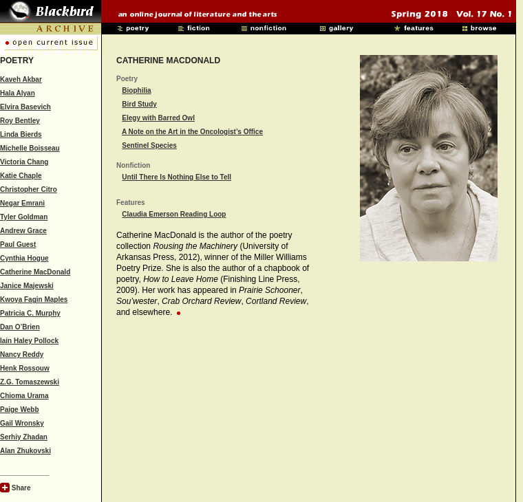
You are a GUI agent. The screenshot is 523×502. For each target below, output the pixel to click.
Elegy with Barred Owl (158, 118)
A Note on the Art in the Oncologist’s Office (192, 131)
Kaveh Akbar (21, 79)
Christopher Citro (28, 189)
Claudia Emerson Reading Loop (174, 214)
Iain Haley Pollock (29, 341)
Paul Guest (18, 244)
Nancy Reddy (21, 354)
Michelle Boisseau (30, 148)
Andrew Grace (23, 230)
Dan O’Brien (20, 327)
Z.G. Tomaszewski (29, 382)
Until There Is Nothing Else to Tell (176, 177)
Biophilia (136, 90)
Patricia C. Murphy (30, 313)
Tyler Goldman (23, 217)
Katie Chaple (21, 175)
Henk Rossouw (25, 368)
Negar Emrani (22, 203)
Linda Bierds (21, 134)
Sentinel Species (149, 145)
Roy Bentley (20, 120)
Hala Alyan (17, 93)
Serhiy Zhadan (23, 437)
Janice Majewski (27, 286)
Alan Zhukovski (25, 451)
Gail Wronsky (22, 423)
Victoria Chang (24, 162)
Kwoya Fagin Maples (33, 299)
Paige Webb (19, 409)
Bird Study (139, 104)
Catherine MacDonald (35, 272)
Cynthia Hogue (24, 258)
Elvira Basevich (25, 107)
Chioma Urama (24, 396)
